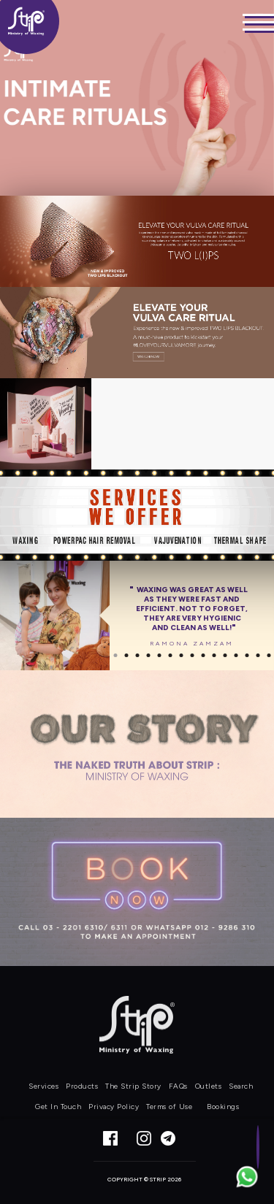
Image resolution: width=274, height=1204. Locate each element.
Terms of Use (169, 1106)
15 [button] (268, 655)
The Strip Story (133, 1086)
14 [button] (257, 655)
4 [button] (148, 655)
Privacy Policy (113, 1106)
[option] (137, 615)
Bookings (223, 1106)
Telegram (177, 1138)
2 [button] (126, 655)
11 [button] (225, 655)
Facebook (110, 1138)
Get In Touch (58, 1106)
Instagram (144, 1138)
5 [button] (159, 655)
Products (82, 1086)
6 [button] (170, 655)
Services (43, 1086)
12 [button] (235, 655)
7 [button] (181, 655)
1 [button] (115, 655)
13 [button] (246, 655)
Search (241, 1086)
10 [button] (214, 655)
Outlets (208, 1086)
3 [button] (137, 655)
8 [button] (192, 655)
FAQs (178, 1086)
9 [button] (203, 655)
